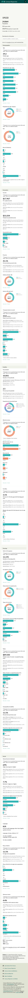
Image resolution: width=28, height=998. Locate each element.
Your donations (10, 984)
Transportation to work (9, 310)
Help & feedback (8, 976)
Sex (4, 128)
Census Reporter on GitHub (11, 978)
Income (4, 192)
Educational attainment (9, 759)
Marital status (6, 420)
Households (6, 369)
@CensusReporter (8, 973)
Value (4, 648)
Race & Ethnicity (7, 147)
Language (5, 823)
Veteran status (6, 894)
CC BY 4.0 (19, 992)
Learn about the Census (10, 965)
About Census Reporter (10, 968)
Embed (8, 119)
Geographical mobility (8, 706)
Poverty (5, 255)
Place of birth (6, 845)
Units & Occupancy (7, 551)
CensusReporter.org (8, 991)
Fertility (5, 488)
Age (4, 47)
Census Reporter (9, 2)
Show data (4, 119)
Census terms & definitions (10, 971)
